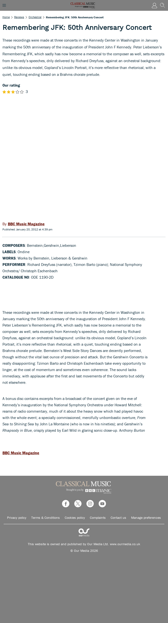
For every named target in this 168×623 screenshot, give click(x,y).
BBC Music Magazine (20, 452)
